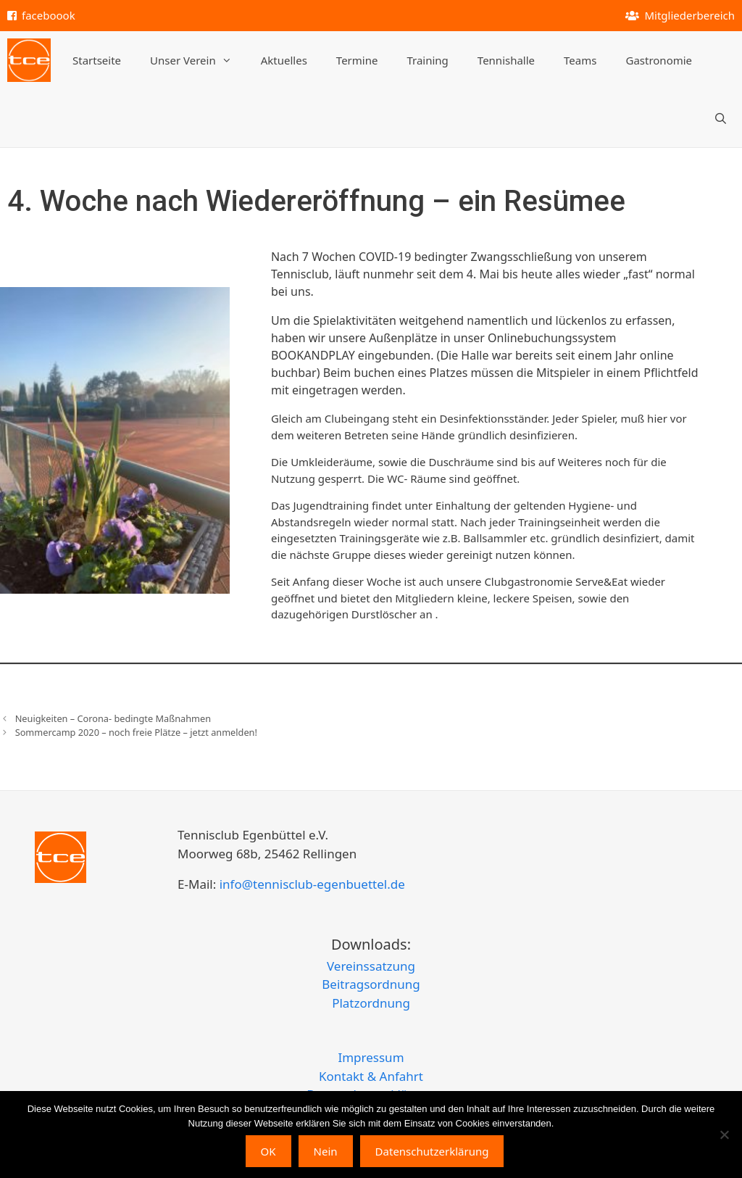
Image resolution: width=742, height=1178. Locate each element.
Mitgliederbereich (689, 15)
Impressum (371, 1057)
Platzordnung (371, 1003)
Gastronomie (658, 60)
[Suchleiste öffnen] (720, 118)
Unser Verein (198, 60)
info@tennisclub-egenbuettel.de (310, 884)
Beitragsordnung (371, 984)
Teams (580, 60)
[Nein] (724, 1134)
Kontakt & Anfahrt (371, 1076)
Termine (357, 60)
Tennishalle (506, 60)
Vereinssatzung (371, 966)
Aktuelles (284, 60)
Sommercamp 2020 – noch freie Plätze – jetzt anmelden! (136, 732)
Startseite (96, 60)
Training (427, 60)
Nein (326, 1151)
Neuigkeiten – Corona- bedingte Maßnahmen (113, 718)
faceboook (48, 15)
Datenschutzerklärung (432, 1151)
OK (268, 1151)
